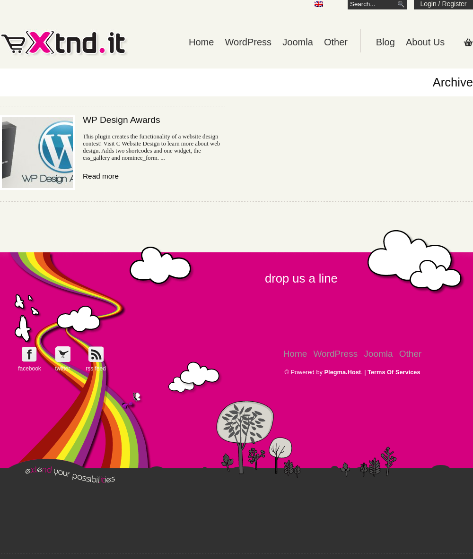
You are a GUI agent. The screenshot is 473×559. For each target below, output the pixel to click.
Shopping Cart (468, 42)
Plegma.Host (342, 372)
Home (201, 42)
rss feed (96, 368)
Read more (101, 176)
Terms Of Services (394, 372)
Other (336, 42)
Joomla (297, 42)
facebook (29, 368)
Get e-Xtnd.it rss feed (96, 354)
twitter (62, 368)
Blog (385, 42)
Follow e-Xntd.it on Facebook (29, 354)
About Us (425, 42)
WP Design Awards (121, 120)
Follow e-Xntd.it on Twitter (62, 354)
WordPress (248, 42)
